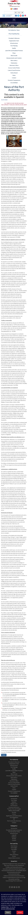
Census (14, 814)
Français (17, 8)
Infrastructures (14, 43)
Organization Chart (14, 40)
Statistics (14, 802)
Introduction (14, 798)
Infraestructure (14, 833)
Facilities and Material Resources (14, 867)
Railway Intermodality (14, 810)
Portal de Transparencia (14, 80)
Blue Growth (14, 55)
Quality (14, 48)
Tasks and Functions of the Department (14, 865)
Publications (14, 63)
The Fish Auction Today (14, 831)
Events (14, 856)
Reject (8, 912)
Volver (3, 755)
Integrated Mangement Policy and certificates (14, 863)
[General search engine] (10, 12)
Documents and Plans (14, 879)
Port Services (14, 805)
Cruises (14, 851)
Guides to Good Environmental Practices (14, 875)
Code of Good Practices (14, 70)
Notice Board (14, 72)
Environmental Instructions (14, 872)
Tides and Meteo (14, 854)
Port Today (14, 800)
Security (14, 812)
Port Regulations (14, 817)
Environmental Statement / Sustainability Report (14, 870)
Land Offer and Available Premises (14, 50)
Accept (20, 912)
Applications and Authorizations (14, 815)
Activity (14, 838)
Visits (14, 853)
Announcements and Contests (14, 58)
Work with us (14, 60)
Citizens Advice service (14, 858)
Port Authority (12, 30)
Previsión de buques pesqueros (14, 830)
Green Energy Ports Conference (14, 880)
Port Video (14, 849)
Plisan (14, 53)
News (18, 30)
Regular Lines (14, 803)
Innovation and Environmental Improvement (14, 869)
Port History (14, 846)
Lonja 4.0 (14, 835)
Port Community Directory (14, 821)
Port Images (14, 847)
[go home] (22, 12)
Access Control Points (14, 68)
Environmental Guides (14, 874)
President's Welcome (14, 38)
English (15, 8)
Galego (13, 8)
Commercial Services (14, 807)
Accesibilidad (14, 82)
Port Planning (14, 45)
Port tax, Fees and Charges (14, 809)
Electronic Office (14, 65)
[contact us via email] (19, 12)
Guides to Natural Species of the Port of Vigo (14, 877)
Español (11, 8)
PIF (14, 819)
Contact (14, 77)
